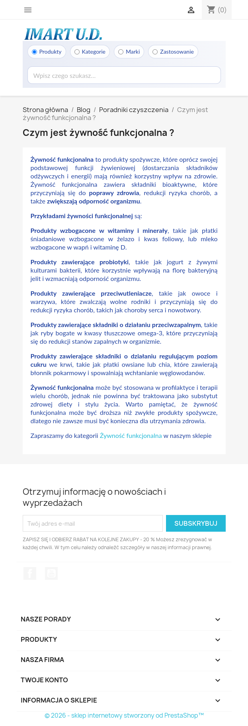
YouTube (51, 573)
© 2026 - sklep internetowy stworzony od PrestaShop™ (124, 715)
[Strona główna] (62, 33)
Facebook (29, 573)
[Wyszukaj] (124, 75)
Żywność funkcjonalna (131, 435)
